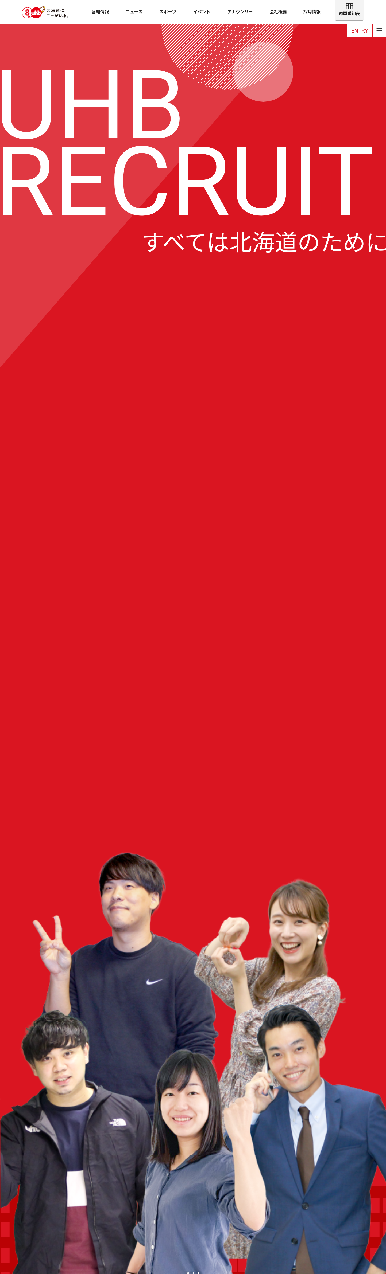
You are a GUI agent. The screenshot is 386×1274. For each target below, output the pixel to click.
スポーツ (167, 11)
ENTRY (359, 31)
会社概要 (278, 11)
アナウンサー (240, 11)
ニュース (134, 11)
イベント (201, 11)
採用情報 (312, 11)
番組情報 (100, 11)
